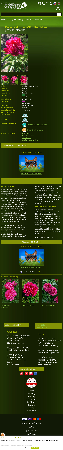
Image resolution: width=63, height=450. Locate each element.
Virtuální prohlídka (41, 326)
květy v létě (26, 134)
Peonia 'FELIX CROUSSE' (49, 305)
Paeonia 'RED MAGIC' (28, 305)
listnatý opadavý (27, 136)
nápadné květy (27, 138)
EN (59, 3)
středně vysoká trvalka (30, 140)
